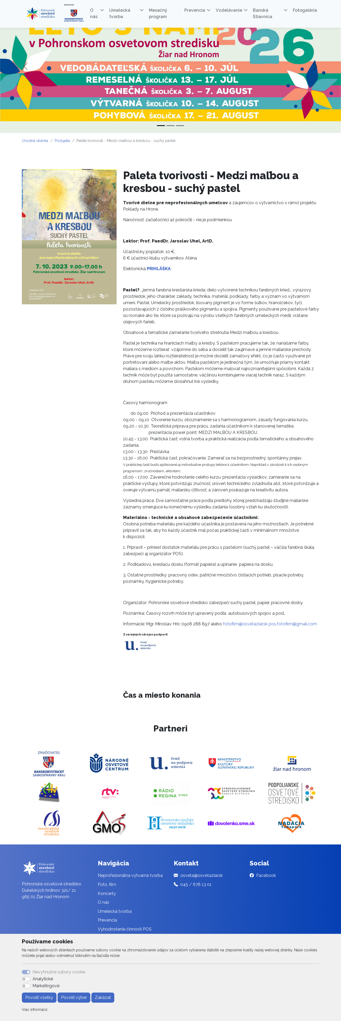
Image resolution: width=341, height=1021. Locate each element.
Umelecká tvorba (115, 911)
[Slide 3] (180, 126)
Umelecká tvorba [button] (119, 13)
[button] (104, 11)
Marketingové (46, 985)
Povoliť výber (74, 997)
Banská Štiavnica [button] (262, 13)
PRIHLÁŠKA (159, 268)
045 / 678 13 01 (196, 884)
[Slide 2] (170, 126)
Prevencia (107, 920)
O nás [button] (94, 13)
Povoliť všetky (39, 997)
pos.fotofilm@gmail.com (293, 623)
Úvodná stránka (35, 141)
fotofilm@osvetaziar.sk (245, 623)
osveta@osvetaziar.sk (201, 875)
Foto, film (107, 884)
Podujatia (62, 141)
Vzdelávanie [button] (229, 10)
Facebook (266, 875)
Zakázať (103, 997)
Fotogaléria (305, 10)
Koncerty (107, 893)
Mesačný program (158, 13)
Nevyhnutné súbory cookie (59, 971)
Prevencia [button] (194, 10)
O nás (103, 902)
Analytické (43, 978)
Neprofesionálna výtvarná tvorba (130, 875)
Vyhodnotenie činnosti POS (125, 929)
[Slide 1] (161, 126)
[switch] (26, 979)
